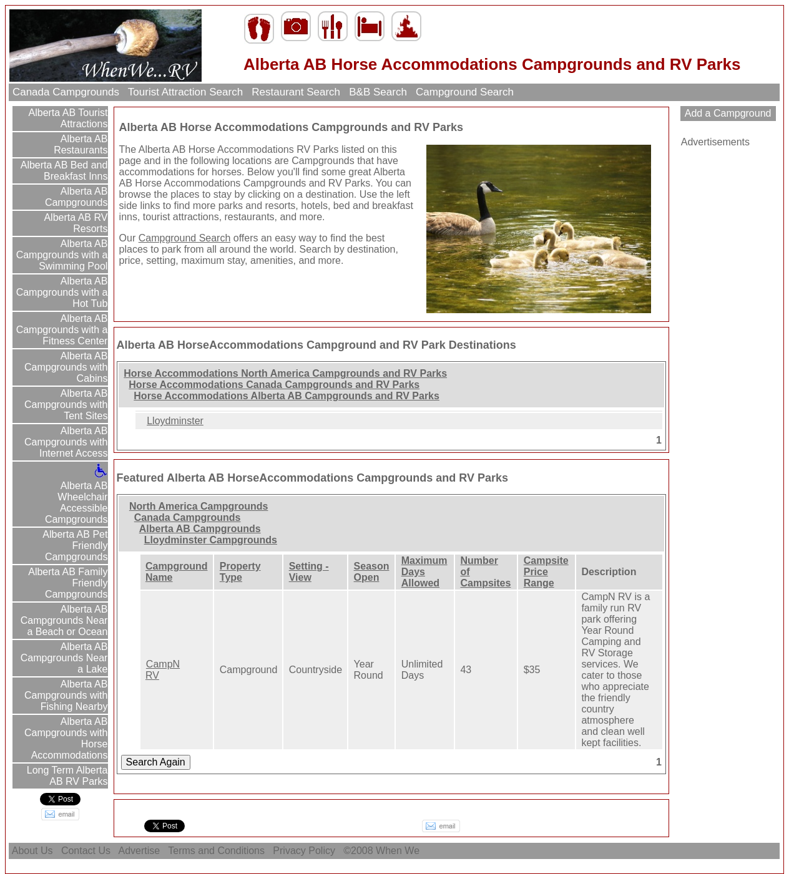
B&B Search (378, 92)
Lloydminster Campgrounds (210, 540)
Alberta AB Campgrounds (76, 197)
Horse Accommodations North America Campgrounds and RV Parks (285, 373)
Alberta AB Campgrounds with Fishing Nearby (65, 695)
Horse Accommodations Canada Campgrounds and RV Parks (274, 384)
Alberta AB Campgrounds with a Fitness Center (62, 329)
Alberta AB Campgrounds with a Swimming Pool (62, 254)
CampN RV (162, 670)
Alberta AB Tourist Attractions (66, 118)
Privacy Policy (304, 850)
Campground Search (464, 92)
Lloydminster (175, 420)
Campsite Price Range (546, 571)
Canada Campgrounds (65, 92)
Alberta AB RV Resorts (75, 223)
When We (399, 850)
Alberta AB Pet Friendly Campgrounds (74, 545)
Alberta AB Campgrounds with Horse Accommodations (65, 738)
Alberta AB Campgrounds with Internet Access (65, 442)
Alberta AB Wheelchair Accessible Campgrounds (76, 497)
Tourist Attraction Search (185, 92)
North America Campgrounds (198, 506)
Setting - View (309, 572)
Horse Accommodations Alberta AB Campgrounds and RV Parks (286, 396)
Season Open (372, 572)
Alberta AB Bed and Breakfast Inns (62, 171)
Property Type (240, 572)
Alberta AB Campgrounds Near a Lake (64, 657)
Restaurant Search (296, 92)
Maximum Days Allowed (424, 571)
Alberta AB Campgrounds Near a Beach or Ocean (64, 620)
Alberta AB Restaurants (80, 144)
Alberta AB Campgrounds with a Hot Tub (62, 292)
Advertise (139, 850)
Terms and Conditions (216, 850)
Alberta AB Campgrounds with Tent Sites (65, 404)
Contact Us (85, 850)
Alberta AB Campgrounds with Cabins (65, 367)
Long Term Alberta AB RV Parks (65, 776)
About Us (32, 850)
